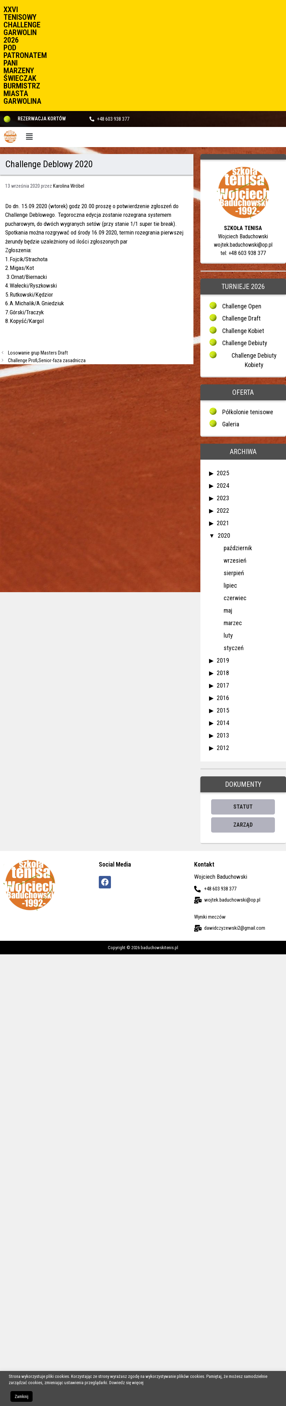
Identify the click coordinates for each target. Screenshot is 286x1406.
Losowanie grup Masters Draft (38, 353)
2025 (223, 473)
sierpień (234, 573)
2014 (223, 722)
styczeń (234, 647)
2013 (223, 735)
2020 (224, 535)
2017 (223, 685)
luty (228, 635)
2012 (223, 747)
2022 (223, 510)
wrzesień (235, 560)
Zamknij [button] (21, 1396)
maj (228, 610)
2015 (223, 710)
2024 (223, 485)
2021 (223, 523)
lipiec (230, 585)
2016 (223, 697)
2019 (223, 660)
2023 (223, 498)
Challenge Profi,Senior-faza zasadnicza (47, 361)
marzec (233, 623)
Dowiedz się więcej (126, 1382)
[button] (29, 137)
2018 (223, 672)
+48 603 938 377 (113, 119)
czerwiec (235, 598)
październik (238, 548)
